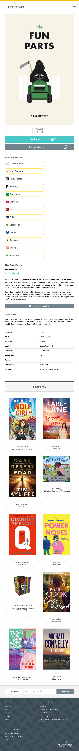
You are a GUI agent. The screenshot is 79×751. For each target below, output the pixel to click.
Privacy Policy (44, 716)
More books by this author (39, 306)
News (7, 719)
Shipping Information (12, 733)
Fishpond (14, 255)
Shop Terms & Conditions (13, 736)
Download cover (37, 147)
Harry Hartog (16, 178)
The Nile (14, 247)
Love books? (14, 691)
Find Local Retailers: (14, 157)
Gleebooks (15, 224)
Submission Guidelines (47, 703)
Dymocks (14, 201)
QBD (12, 209)
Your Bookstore (17, 171)
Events (7, 716)
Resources (8, 713)
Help (6, 740)
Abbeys (13, 232)
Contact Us (43, 706)
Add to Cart (36, 139)
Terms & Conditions (46, 713)
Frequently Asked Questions (14, 730)
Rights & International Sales (49, 709)
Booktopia (15, 194)
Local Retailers (17, 163)
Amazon (14, 240)
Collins (13, 217)
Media (7, 709)
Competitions (9, 703)
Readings (14, 186)
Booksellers (9, 706)
